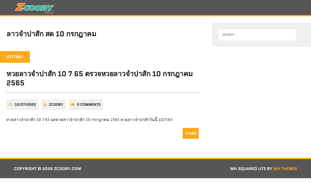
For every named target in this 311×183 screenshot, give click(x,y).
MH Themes (285, 169)
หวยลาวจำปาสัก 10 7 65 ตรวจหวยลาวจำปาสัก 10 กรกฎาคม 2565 (99, 78)
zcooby (56, 104)
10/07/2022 (25, 104)
